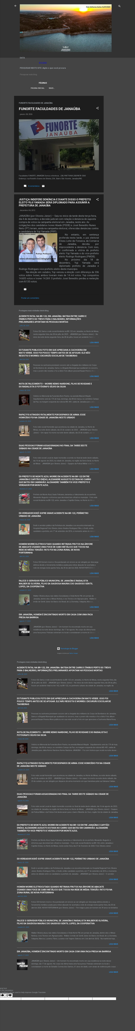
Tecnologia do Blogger (67, 649)
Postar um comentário (30, 298)
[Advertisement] (113, 132)
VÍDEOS (93, 88)
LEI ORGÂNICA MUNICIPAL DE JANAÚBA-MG (66, 88)
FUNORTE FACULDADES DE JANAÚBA (49, 109)
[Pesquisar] (119, 6)
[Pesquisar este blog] (67, 74)
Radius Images (73, 654)
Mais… (104, 88)
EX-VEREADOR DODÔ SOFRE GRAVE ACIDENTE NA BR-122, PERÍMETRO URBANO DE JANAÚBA (63, 859)
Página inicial (35, 88)
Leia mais (94, 343)
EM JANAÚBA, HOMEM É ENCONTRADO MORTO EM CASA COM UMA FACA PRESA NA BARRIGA (64, 952)
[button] (97, 109)
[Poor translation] (9, 996)
